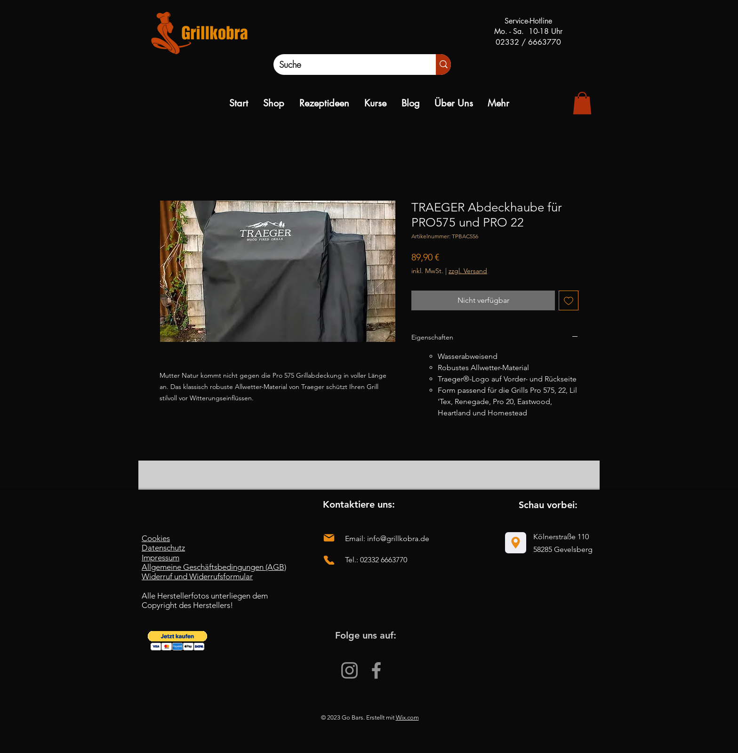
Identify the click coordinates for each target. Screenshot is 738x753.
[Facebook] (376, 670)
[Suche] (344, 64)
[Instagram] (349, 670)
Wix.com (407, 717)
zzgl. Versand (468, 271)
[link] (582, 103)
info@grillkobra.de (398, 538)
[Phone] (329, 560)
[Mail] (329, 538)
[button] (177, 641)
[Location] (515, 542)
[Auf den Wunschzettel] (568, 300)
